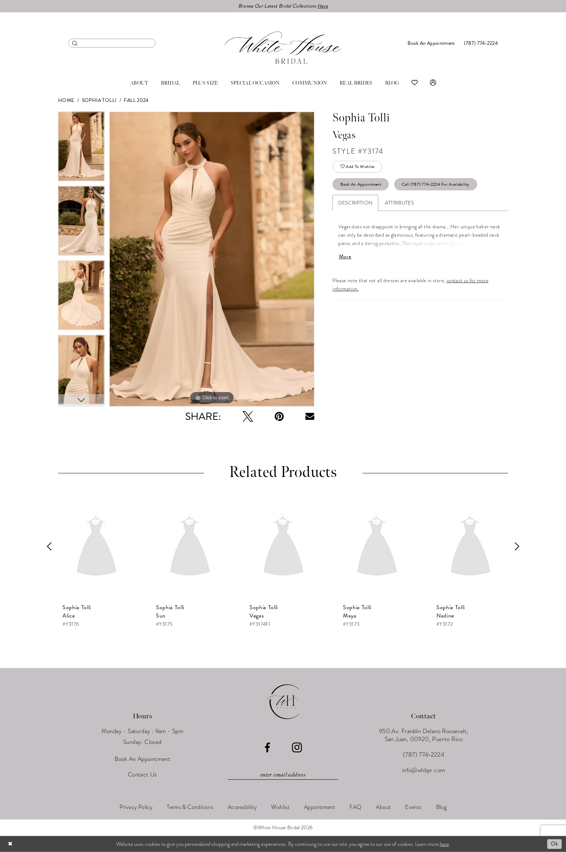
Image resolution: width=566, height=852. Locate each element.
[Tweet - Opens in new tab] (248, 416)
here (444, 843)
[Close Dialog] (10, 844)
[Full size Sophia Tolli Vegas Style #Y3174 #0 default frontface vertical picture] (212, 259)
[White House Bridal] (283, 47)
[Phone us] (481, 43)
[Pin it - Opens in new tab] (279, 416)
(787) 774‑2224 (423, 754)
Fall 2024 (136, 100)
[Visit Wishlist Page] (414, 83)
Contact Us (142, 774)
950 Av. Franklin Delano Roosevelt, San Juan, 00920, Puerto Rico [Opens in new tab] (424, 735)
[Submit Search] (75, 43)
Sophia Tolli (99, 100)
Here (322, 6)
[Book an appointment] (431, 43)
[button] (433, 83)
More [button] (345, 257)
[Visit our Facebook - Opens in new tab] (267, 748)
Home (66, 100)
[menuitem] (112, 43)
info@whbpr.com (423, 770)
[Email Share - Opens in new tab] (309, 416)
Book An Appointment (361, 184)
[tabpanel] (81, 149)
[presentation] (96, 546)
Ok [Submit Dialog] (554, 844)
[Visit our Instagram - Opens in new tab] (297, 747)
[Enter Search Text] (112, 43)
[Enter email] (283, 775)
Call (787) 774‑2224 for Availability (435, 184)
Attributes (399, 202)
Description (355, 202)
